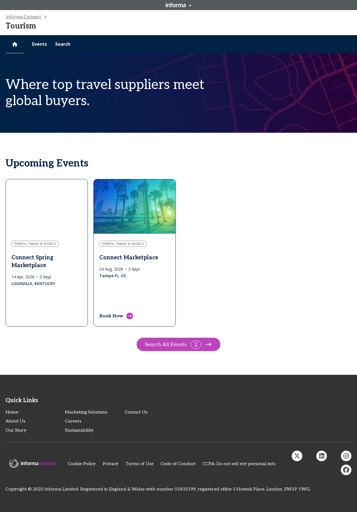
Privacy (111, 464)
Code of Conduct (178, 464)
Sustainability (79, 430)
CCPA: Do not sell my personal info (239, 464)
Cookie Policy (82, 464)
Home (12, 412)
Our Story (16, 430)
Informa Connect (23, 17)
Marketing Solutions (86, 412)
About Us (15, 421)
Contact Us (136, 412)
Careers (73, 421)
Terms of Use (140, 464)
